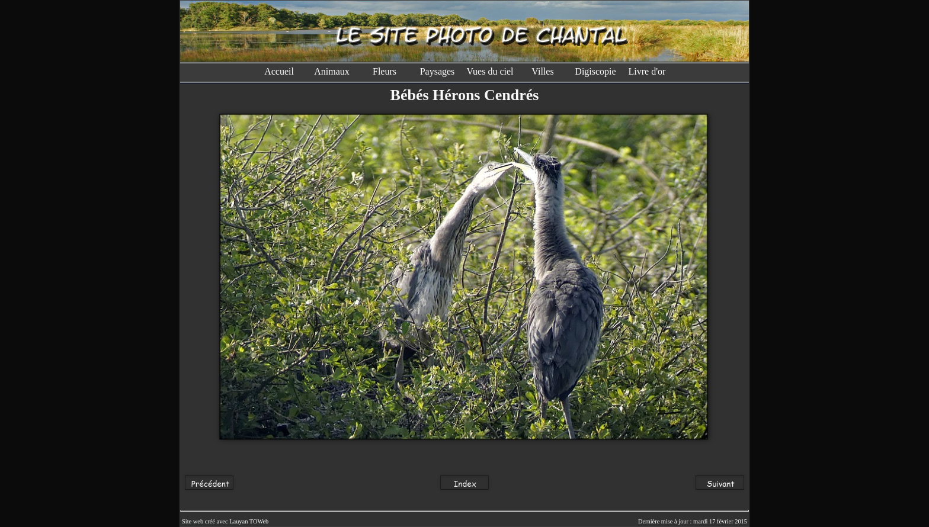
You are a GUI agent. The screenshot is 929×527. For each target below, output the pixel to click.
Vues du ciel (489, 71)
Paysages (437, 71)
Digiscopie (595, 71)
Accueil (279, 71)
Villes (542, 71)
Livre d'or (648, 71)
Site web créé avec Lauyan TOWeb (225, 521)
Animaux (332, 71)
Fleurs (384, 71)
